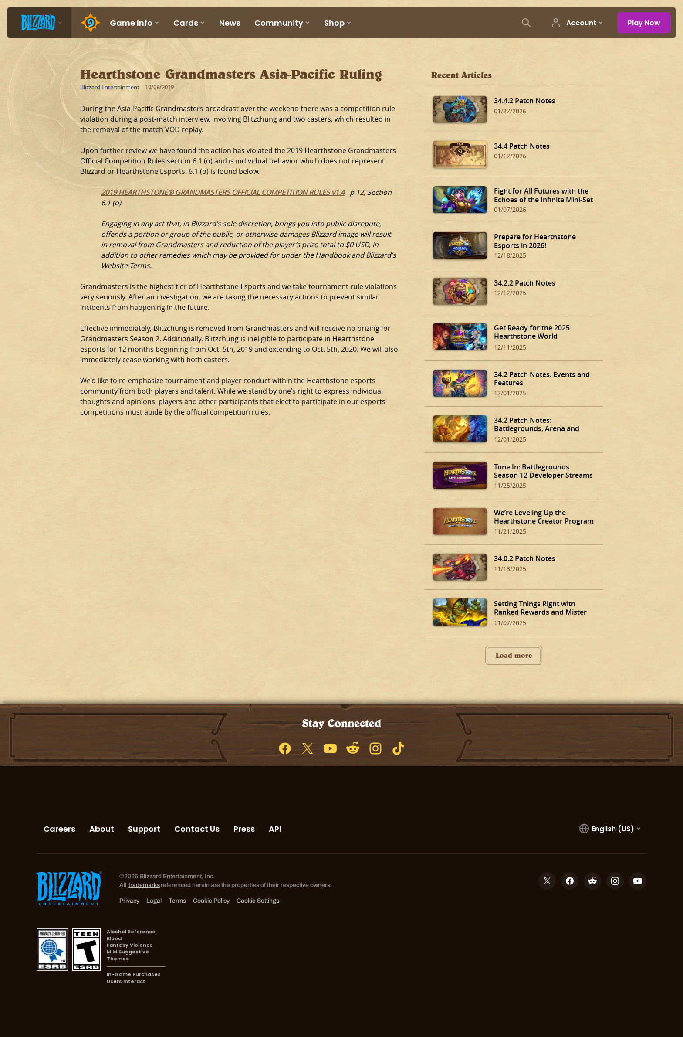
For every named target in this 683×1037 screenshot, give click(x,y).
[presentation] (39, 22)
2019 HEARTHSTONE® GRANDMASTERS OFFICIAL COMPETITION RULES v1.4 (223, 192)
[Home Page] (87, 22)
